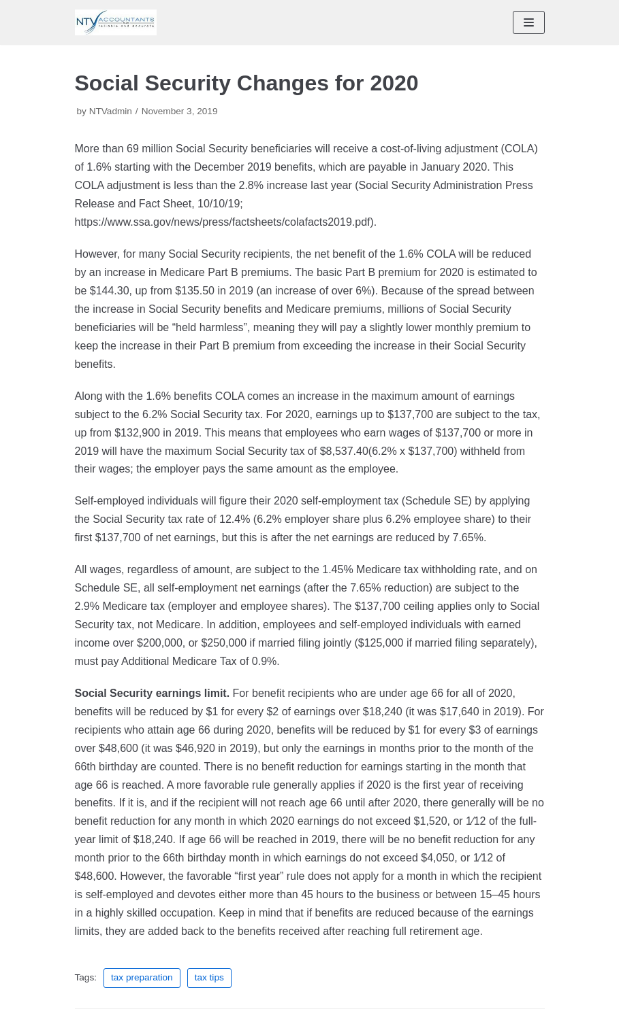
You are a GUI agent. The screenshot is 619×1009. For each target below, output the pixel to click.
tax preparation (142, 977)
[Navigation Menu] (529, 22)
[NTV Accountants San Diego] (116, 22)
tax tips (209, 977)
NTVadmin (110, 111)
